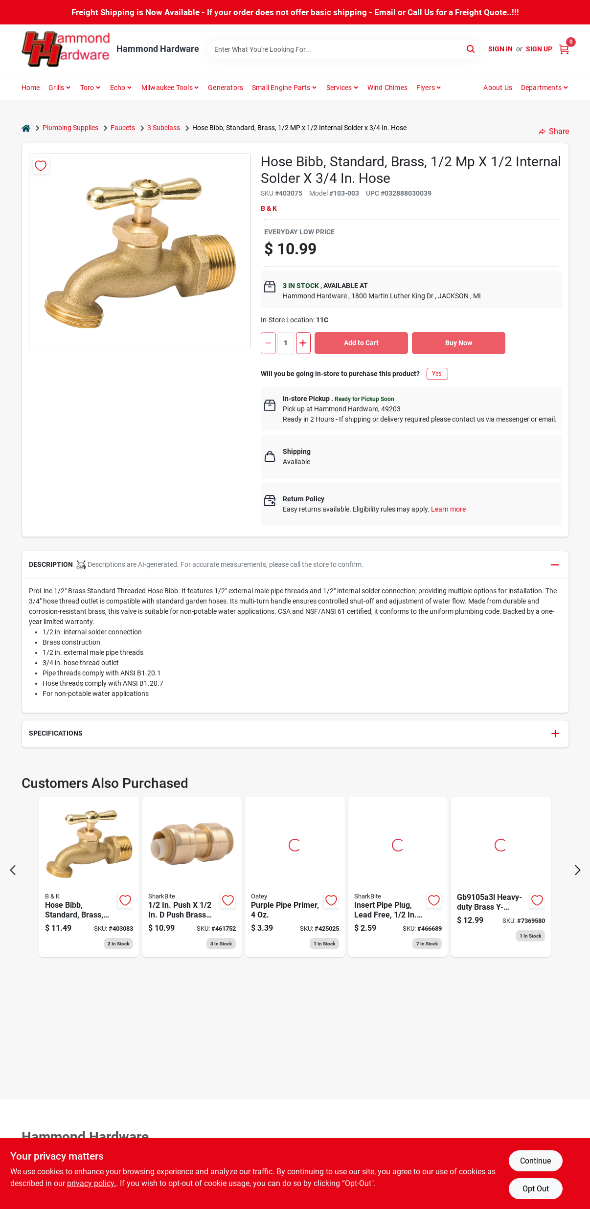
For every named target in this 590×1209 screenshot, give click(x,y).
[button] (295, 565)
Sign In (500, 49)
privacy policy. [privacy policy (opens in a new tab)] (91, 1183)
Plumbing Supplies (70, 128)
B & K (269, 208)
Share (554, 131)
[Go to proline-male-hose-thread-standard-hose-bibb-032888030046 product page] (89, 877)
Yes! (437, 373)
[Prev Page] (13, 870)
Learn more (448, 509)
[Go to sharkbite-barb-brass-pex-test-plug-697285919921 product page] (398, 877)
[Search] (471, 49)
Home (31, 87)
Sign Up (539, 49)
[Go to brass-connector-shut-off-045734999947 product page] (501, 877)
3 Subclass (163, 128)
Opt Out (535, 1188)
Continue (535, 1160)
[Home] (26, 128)
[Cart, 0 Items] (564, 49)
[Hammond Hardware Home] (66, 49)
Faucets (123, 128)
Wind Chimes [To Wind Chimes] (387, 87)
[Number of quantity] (285, 343)
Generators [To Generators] (225, 87)
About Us (497, 87)
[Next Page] (578, 870)
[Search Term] (343, 49)
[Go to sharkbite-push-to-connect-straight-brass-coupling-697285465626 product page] (192, 877)
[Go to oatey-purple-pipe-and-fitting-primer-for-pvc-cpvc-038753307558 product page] (295, 877)
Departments (541, 87)
